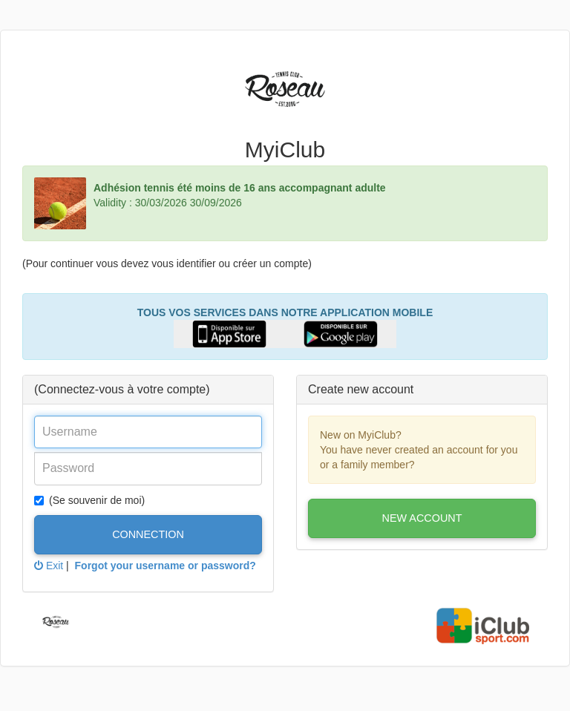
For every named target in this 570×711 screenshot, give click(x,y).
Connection (148, 534)
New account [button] (422, 518)
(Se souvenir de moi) (89, 500)
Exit (48, 565)
